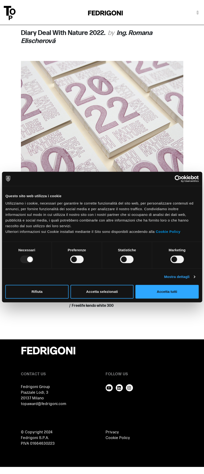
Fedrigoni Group (35, 387)
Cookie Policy (168, 232)
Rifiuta (37, 292)
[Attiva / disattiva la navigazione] (197, 13)
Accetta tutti (167, 292)
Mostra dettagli (176, 277)
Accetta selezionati (102, 292)
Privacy (112, 432)
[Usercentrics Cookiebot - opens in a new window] (178, 178)
